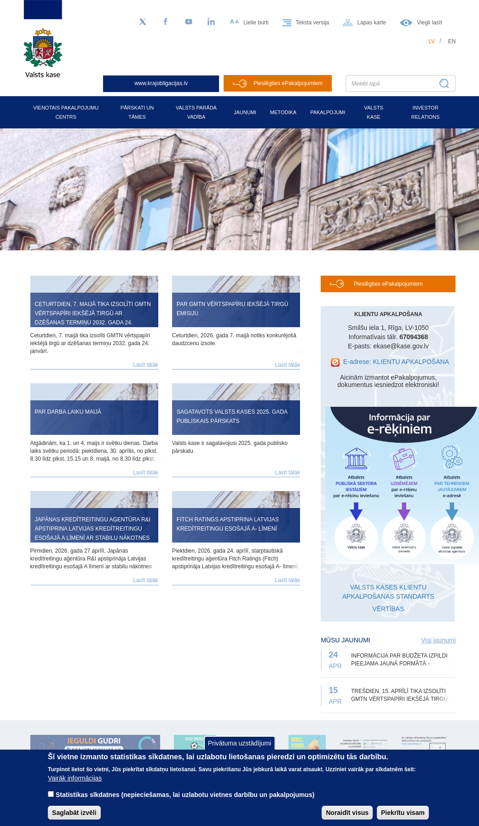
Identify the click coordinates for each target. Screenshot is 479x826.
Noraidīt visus (347, 812)
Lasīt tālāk (145, 365)
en (452, 41)
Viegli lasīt (429, 22)
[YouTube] (188, 22)
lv (431, 41)
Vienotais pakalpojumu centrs (65, 112)
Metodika (283, 112)
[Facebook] (165, 22)
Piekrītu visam (403, 812)
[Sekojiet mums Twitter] (142, 22)
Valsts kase (373, 112)
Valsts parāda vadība (196, 112)
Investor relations (425, 112)
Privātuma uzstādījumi (239, 743)
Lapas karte (371, 22)
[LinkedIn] (211, 22)
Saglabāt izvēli (74, 812)
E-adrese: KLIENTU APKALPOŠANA (396, 361)
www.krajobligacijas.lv (161, 83)
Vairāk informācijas (75, 778)
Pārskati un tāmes (137, 112)
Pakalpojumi (327, 112)
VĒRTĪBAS (388, 608)
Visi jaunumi (438, 640)
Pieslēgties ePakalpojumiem (288, 83)
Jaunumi (245, 112)
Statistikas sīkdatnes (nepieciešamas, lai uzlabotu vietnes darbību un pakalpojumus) (185, 794)
